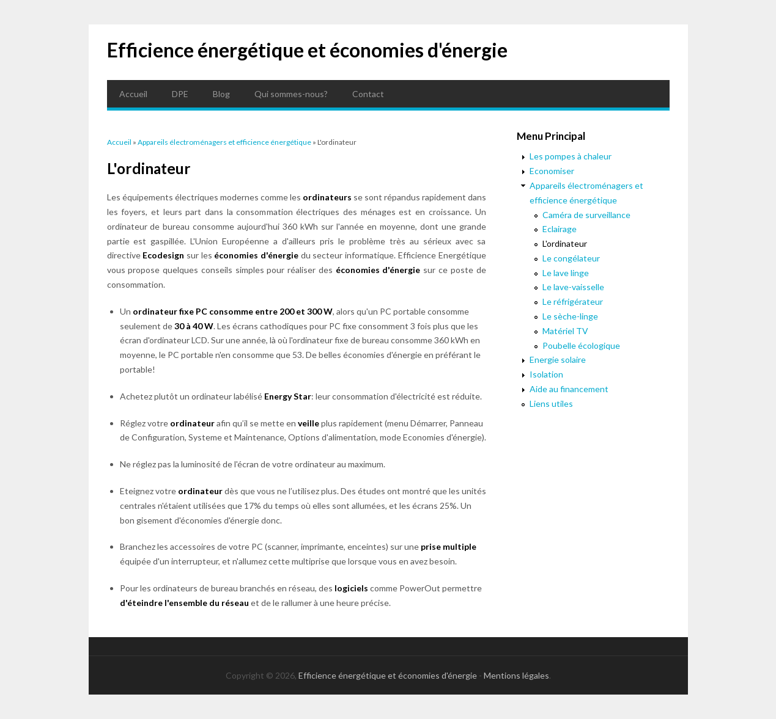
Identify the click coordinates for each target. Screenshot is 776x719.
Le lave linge (565, 273)
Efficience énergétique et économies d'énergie (307, 50)
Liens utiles (551, 403)
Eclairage (559, 229)
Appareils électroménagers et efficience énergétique (224, 142)
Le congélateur (571, 258)
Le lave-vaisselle (573, 287)
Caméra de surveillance (586, 215)
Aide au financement (569, 389)
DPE (180, 94)
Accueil (133, 94)
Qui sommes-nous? (291, 94)
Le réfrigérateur (572, 301)
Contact (368, 94)
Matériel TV (565, 331)
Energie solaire (558, 359)
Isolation (546, 374)
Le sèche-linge (570, 316)
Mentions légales (516, 675)
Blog (221, 94)
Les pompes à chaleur (571, 156)
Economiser (552, 171)
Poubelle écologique (581, 345)
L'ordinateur (564, 243)
